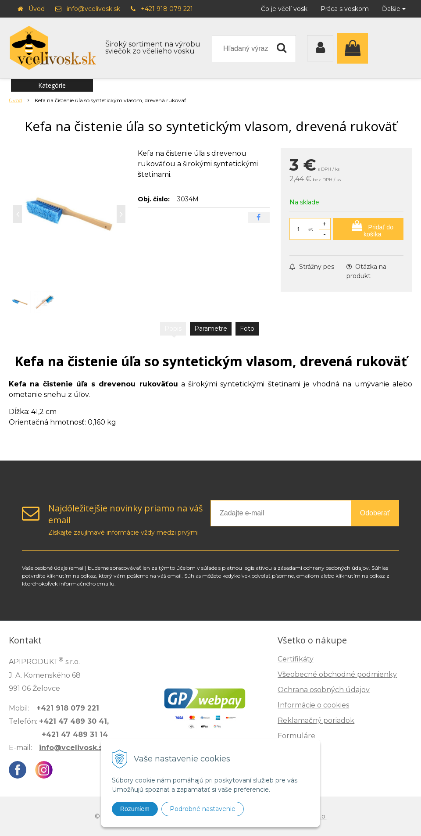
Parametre (210, 328)
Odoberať (375, 513)
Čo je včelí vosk (284, 9)
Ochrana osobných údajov (324, 690)
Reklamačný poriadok (316, 720)
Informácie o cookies (313, 705)
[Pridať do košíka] (368, 229)
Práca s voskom (345, 9)
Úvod (37, 9)
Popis (173, 328)
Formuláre (296, 736)
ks (310, 229)
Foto (247, 328)
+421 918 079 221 (167, 9)
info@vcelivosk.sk (93, 9)
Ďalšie (394, 9)
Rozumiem (135, 808)
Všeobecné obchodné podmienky (337, 674)
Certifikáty (296, 659)
